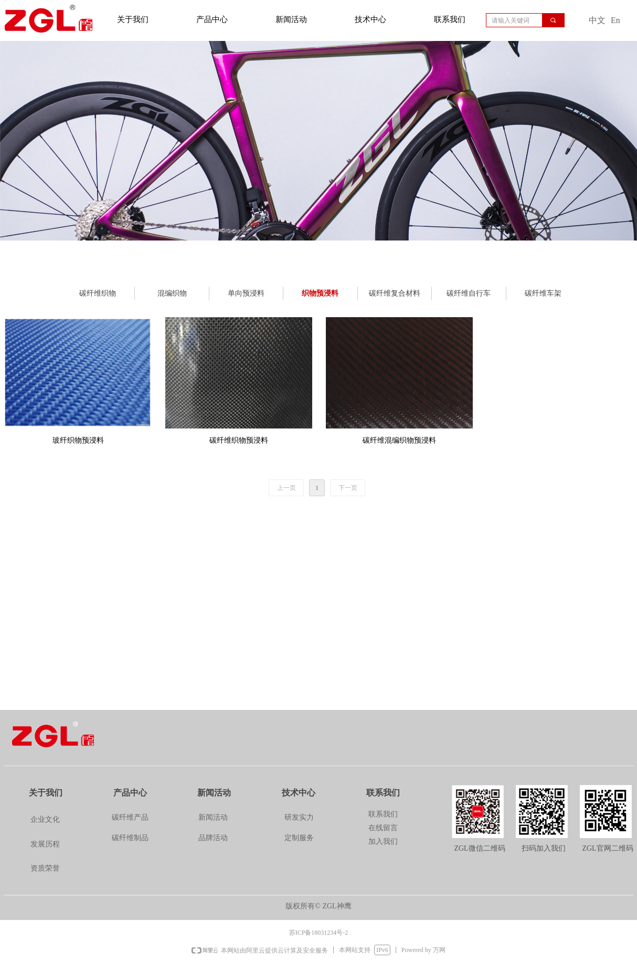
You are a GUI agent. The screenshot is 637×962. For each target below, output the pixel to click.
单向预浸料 (246, 293)
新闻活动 (291, 19)
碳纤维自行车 (469, 293)
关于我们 (132, 19)
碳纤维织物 (97, 293)
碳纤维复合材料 (394, 293)
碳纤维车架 (543, 293)
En (615, 20)
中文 (597, 20)
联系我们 (449, 19)
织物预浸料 (320, 293)
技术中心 (370, 19)
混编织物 (172, 293)
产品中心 (212, 19)
